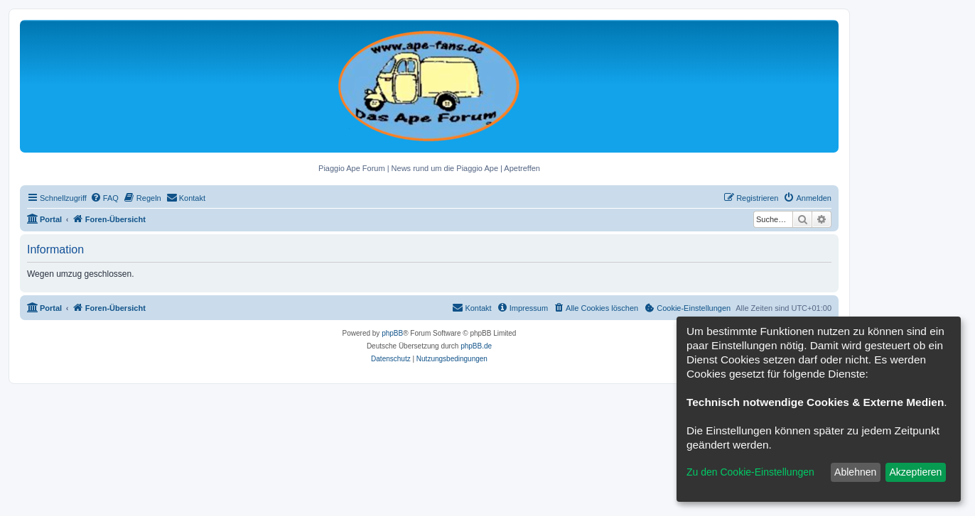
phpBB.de (476, 346)
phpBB (392, 333)
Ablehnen (855, 472)
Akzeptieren (915, 472)
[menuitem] (104, 198)
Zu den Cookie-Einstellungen (750, 472)
